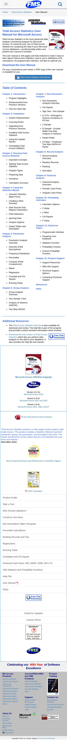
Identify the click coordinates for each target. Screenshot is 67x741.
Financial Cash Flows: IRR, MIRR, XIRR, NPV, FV (28, 563)
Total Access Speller (9, 696)
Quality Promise (8, 730)
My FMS (50, 710)
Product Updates (31, 707)
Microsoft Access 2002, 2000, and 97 (33, 407)
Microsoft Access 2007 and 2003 (33, 401)
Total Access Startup (9, 699)
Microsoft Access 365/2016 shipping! (33, 377)
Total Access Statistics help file (27, 325)
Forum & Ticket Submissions (30, 701)
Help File (7, 576)
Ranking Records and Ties (16, 537)
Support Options (30, 704)
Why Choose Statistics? (15, 510)
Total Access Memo (9, 694)
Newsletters (8, 733)
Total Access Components (7, 685)
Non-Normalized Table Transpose (19, 524)
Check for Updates (33, 613)
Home (5, 12)
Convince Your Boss (13, 517)
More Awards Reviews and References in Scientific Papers (33, 461)
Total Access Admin (9, 679)
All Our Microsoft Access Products (36, 417)
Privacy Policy (42, 738)
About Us (5, 716)
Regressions (9, 543)
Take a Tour (8, 504)
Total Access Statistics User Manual (33, 77)
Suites (4, 704)
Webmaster (51, 738)
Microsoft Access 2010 (33, 394)
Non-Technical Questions (52, 701)
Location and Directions (55, 704)
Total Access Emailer (9, 691)
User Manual (11, 583)
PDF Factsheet (35, 491)
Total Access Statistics (21, 12)
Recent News (7, 723)
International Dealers (54, 707)
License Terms (33, 620)
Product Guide (10, 497)
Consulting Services (6, 719)
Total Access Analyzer (10, 681)
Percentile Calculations (14, 530)
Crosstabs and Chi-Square (16, 556)
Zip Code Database (32, 689)
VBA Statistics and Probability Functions (23, 570)
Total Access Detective (10, 688)
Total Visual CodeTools (33, 684)
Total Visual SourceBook (33, 686)
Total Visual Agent (31, 681)
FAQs (5, 589)
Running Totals (10, 550)
